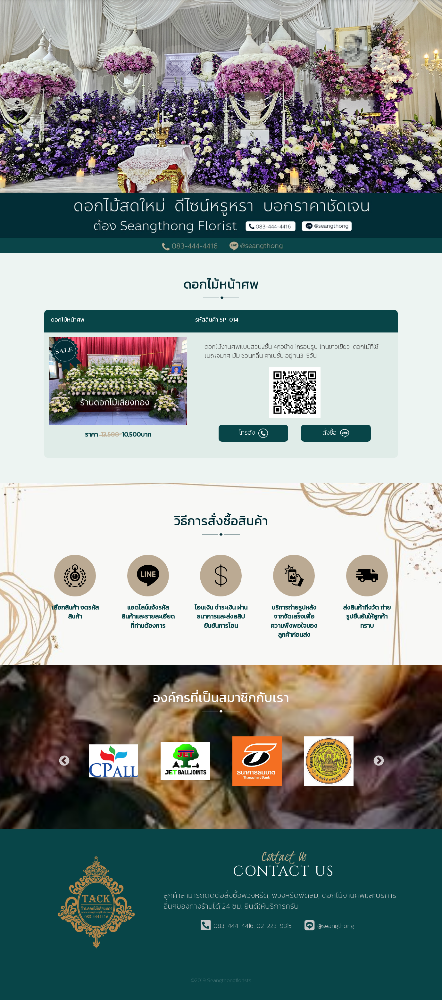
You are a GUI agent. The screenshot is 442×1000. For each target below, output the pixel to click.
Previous (63, 761)
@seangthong (335, 925)
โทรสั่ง (253, 432)
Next (378, 761)
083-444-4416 (233, 925)
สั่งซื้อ (335, 432)
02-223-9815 (274, 925)
